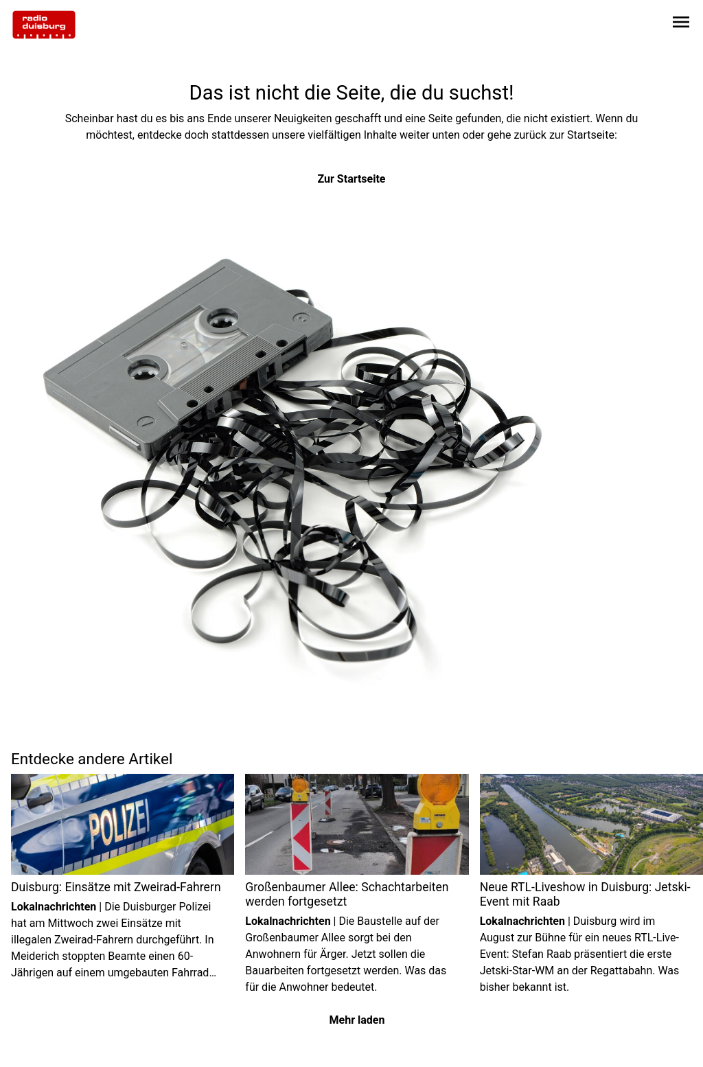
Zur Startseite (352, 178)
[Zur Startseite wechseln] (44, 24)
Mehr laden (357, 1019)
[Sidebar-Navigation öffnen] (681, 24)
